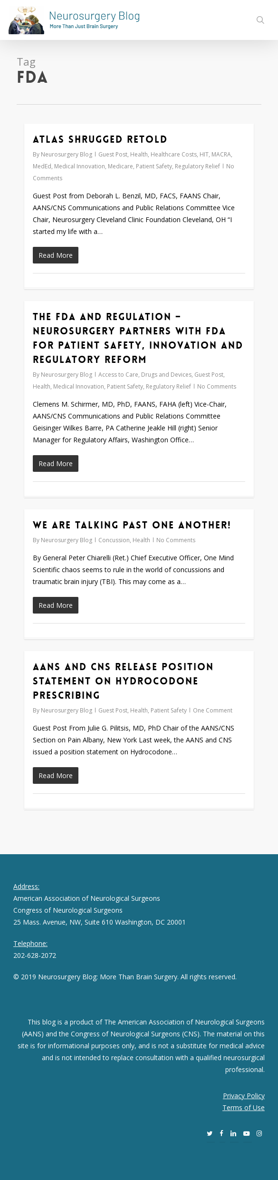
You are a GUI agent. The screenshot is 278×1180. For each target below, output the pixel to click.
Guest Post (112, 154)
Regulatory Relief (197, 166)
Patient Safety (154, 166)
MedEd (42, 166)
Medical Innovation (79, 166)
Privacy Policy (244, 1095)
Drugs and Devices (166, 375)
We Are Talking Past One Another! (132, 525)
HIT (204, 154)
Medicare (120, 166)
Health (139, 154)
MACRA (221, 154)
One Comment (212, 710)
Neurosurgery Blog (66, 154)
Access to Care (118, 375)
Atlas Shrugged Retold (100, 139)
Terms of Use (243, 1107)
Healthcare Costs (174, 154)
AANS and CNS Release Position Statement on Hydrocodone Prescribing (123, 681)
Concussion (114, 540)
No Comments (216, 386)
